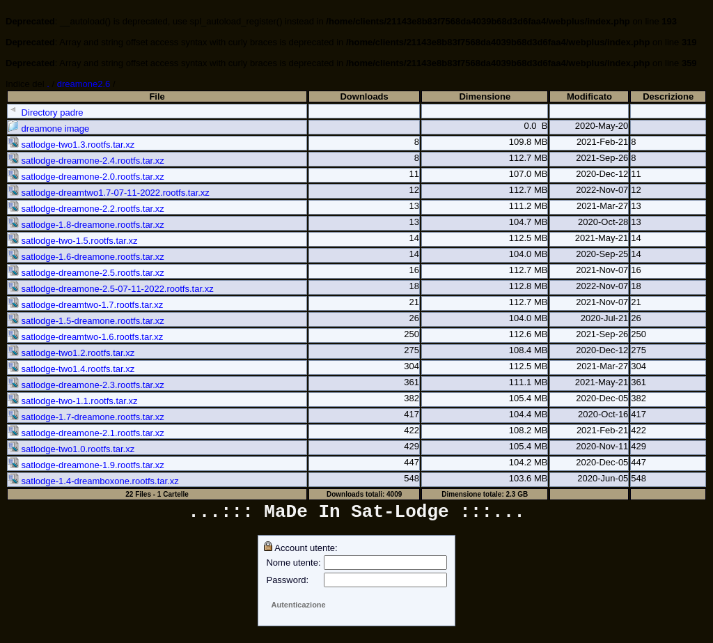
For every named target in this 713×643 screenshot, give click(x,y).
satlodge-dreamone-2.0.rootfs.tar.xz (86, 176)
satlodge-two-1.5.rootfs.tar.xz (73, 240)
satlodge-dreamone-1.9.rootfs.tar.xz (86, 465)
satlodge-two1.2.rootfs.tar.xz (71, 353)
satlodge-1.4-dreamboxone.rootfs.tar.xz (93, 481)
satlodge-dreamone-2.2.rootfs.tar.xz (86, 208)
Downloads (364, 96)
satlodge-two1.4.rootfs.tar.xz (71, 369)
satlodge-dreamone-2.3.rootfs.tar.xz (86, 385)
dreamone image (48, 128)
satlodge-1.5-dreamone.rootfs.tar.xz (86, 321)
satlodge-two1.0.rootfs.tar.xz (71, 449)
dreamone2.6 (84, 84)
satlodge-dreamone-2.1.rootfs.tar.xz (86, 433)
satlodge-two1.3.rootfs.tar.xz (71, 144)
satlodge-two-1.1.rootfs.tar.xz (73, 401)
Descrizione (668, 96)
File (156, 96)
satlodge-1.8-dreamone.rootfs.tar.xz (86, 224)
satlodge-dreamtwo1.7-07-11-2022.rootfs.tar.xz (109, 192)
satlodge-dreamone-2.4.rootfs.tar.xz (86, 160)
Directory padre (45, 112)
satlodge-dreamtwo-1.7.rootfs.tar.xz (85, 305)
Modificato (589, 96)
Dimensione (484, 96)
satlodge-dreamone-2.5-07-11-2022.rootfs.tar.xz (111, 289)
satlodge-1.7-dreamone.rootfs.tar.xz (86, 417)
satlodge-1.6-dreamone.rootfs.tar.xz (86, 256)
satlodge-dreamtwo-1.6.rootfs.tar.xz (85, 337)
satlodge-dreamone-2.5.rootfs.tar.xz (86, 273)
